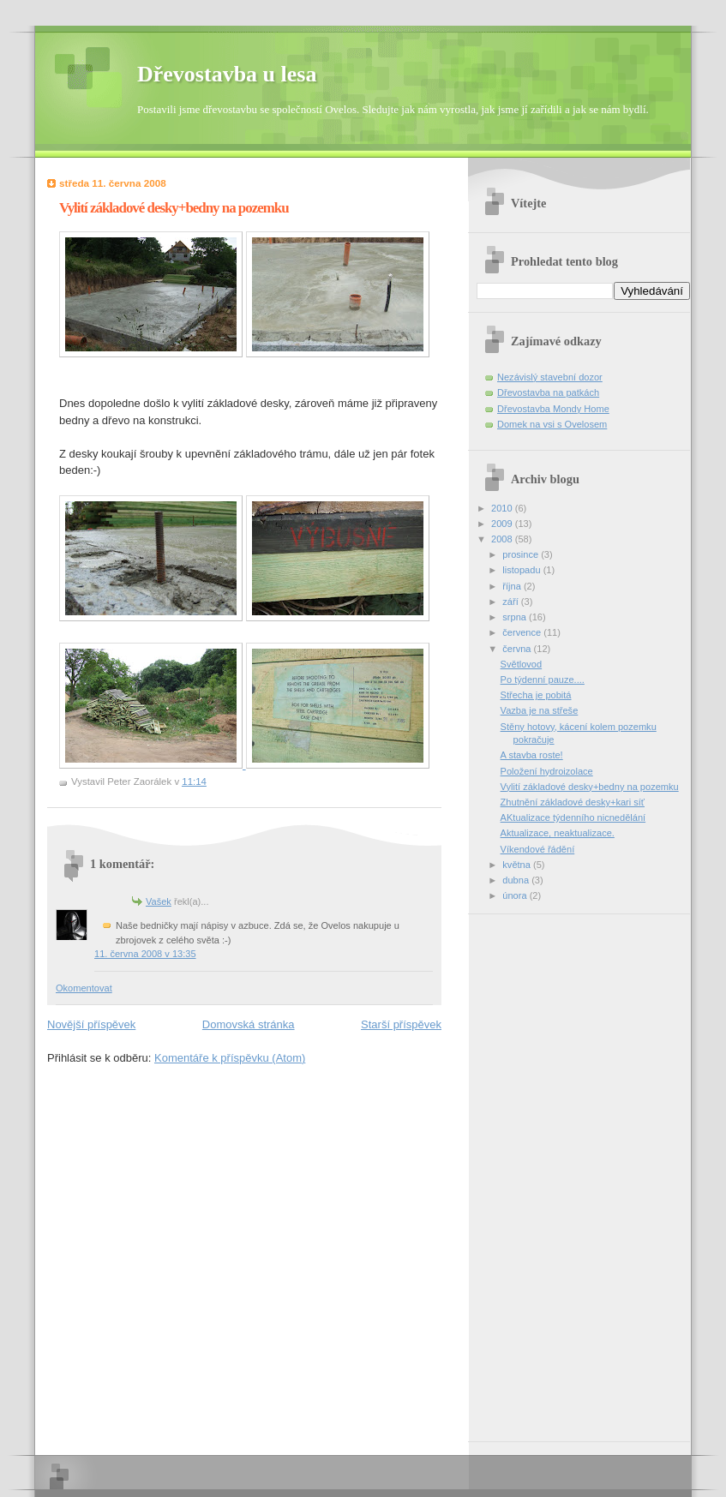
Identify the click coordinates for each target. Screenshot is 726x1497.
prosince (521, 554)
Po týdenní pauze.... (543, 679)
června (517, 649)
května (517, 864)
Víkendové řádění (538, 849)
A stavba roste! (532, 755)
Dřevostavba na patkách (548, 392)
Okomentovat (84, 988)
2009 (503, 523)
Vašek (158, 901)
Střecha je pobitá (536, 695)
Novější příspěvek (91, 1024)
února (515, 895)
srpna (515, 617)
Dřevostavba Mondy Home (553, 409)
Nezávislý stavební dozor (550, 377)
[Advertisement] (545, 1171)
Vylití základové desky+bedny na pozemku (590, 786)
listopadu (522, 570)
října (513, 586)
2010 (503, 508)
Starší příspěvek (401, 1024)
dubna (516, 880)
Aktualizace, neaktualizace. (558, 833)
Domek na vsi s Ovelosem (552, 424)
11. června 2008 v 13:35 (145, 954)
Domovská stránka (248, 1024)
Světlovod (522, 664)
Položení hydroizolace (547, 771)
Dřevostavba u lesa (226, 74)
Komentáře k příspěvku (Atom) (229, 1057)
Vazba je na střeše (540, 710)
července (522, 632)
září (511, 601)
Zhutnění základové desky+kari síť (573, 802)
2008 (503, 539)
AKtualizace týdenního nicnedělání (573, 817)
